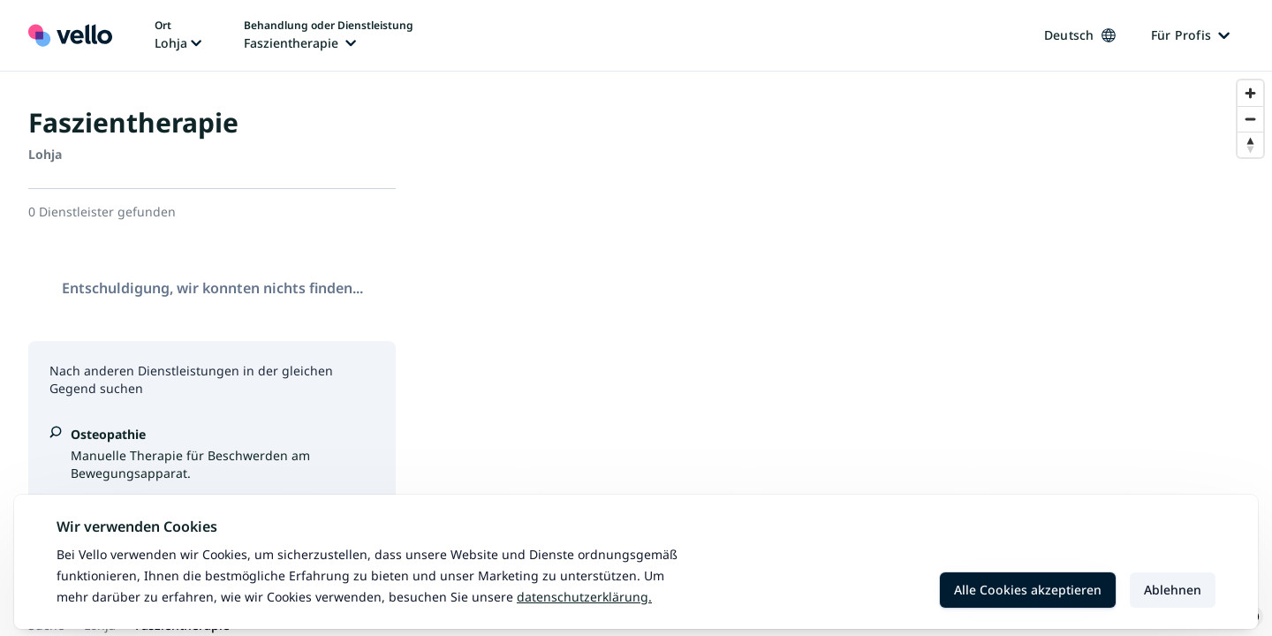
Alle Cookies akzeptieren (1028, 589)
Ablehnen (1172, 589)
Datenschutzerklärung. (584, 596)
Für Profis (1190, 34)
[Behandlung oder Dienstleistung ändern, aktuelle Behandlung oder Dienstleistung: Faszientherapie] (329, 35)
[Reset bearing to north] (1250, 144)
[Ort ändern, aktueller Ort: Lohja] (178, 35)
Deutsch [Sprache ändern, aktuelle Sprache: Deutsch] (1080, 34)
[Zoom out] (1250, 119)
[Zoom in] (1250, 93)
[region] (848, 354)
